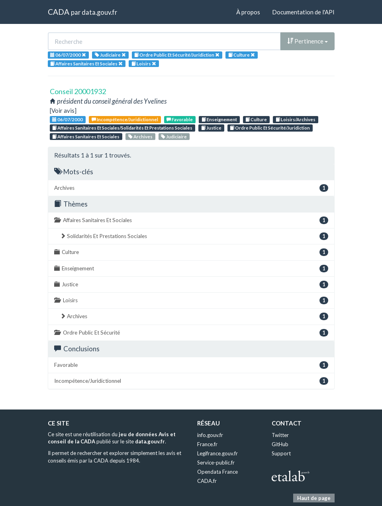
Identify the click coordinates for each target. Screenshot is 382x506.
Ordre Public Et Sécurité (191, 333)
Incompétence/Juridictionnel (125, 119)
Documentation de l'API (303, 12)
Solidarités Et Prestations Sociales (194, 236)
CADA (58, 11)
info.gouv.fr (210, 435)
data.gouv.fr (99, 12)
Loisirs (191, 300)
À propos (248, 12)
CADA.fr (207, 481)
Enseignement (219, 119)
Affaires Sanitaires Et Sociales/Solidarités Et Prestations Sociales (122, 127)
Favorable (180, 119)
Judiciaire (174, 136)
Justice (211, 127)
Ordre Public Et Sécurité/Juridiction (270, 127)
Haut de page (314, 498)
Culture (256, 119)
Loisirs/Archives (295, 119)
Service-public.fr (216, 462)
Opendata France (217, 472)
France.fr (207, 444)
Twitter (280, 435)
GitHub (280, 444)
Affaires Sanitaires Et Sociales (85, 136)
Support (281, 453)
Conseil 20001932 (78, 91)
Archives (140, 136)
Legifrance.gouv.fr (217, 453)
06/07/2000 (67, 119)
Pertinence (307, 41)
